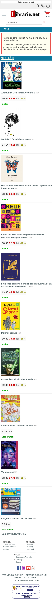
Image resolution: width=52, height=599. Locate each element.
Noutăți (30, 544)
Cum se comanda (9, 547)
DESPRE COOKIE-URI (36, 575)
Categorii (30, 549)
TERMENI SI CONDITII (13, 575)
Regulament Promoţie (24, 557)
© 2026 (26, 580)
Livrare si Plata (9, 544)
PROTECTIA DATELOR (25, 577)
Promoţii (30, 547)
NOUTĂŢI (7, 58)
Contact (6, 549)
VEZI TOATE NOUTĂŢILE (14, 534)
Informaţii (19, 560)
